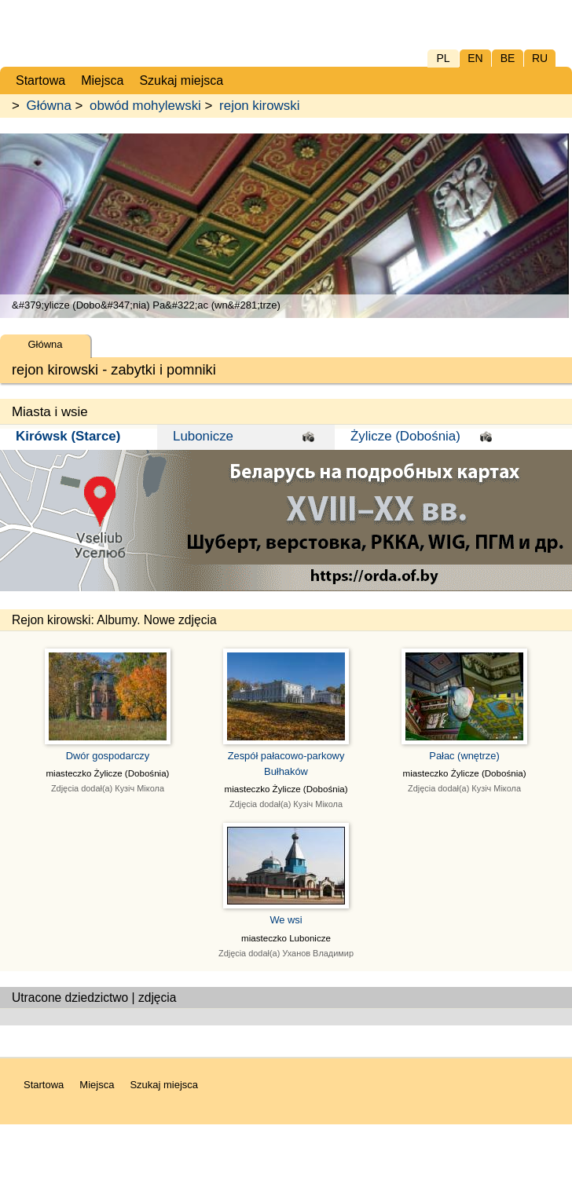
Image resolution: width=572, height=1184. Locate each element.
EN (475, 58)
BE (507, 58)
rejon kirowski (259, 105)
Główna (49, 105)
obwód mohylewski (145, 105)
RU (540, 58)
